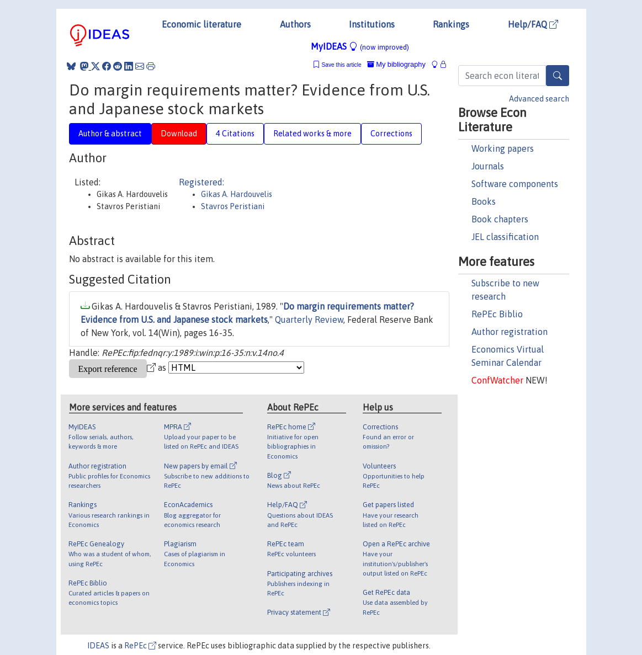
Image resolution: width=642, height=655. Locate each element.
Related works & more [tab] (312, 133)
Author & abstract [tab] (110, 133)
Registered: (201, 182)
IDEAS (98, 645)
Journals (487, 166)
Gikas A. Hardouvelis (236, 194)
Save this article (341, 65)
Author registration (509, 332)
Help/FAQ (533, 24)
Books (483, 201)
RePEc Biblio (497, 314)
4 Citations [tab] (235, 133)
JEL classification (505, 237)
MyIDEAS (360, 46)
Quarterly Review (309, 319)
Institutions (372, 24)
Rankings (451, 24)
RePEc (140, 645)
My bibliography (396, 64)
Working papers (502, 148)
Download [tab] (179, 133)
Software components (514, 184)
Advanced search (539, 98)
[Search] (557, 75)
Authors (295, 24)
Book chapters (499, 219)
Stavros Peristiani (232, 206)
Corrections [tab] (391, 133)
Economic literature (201, 24)
